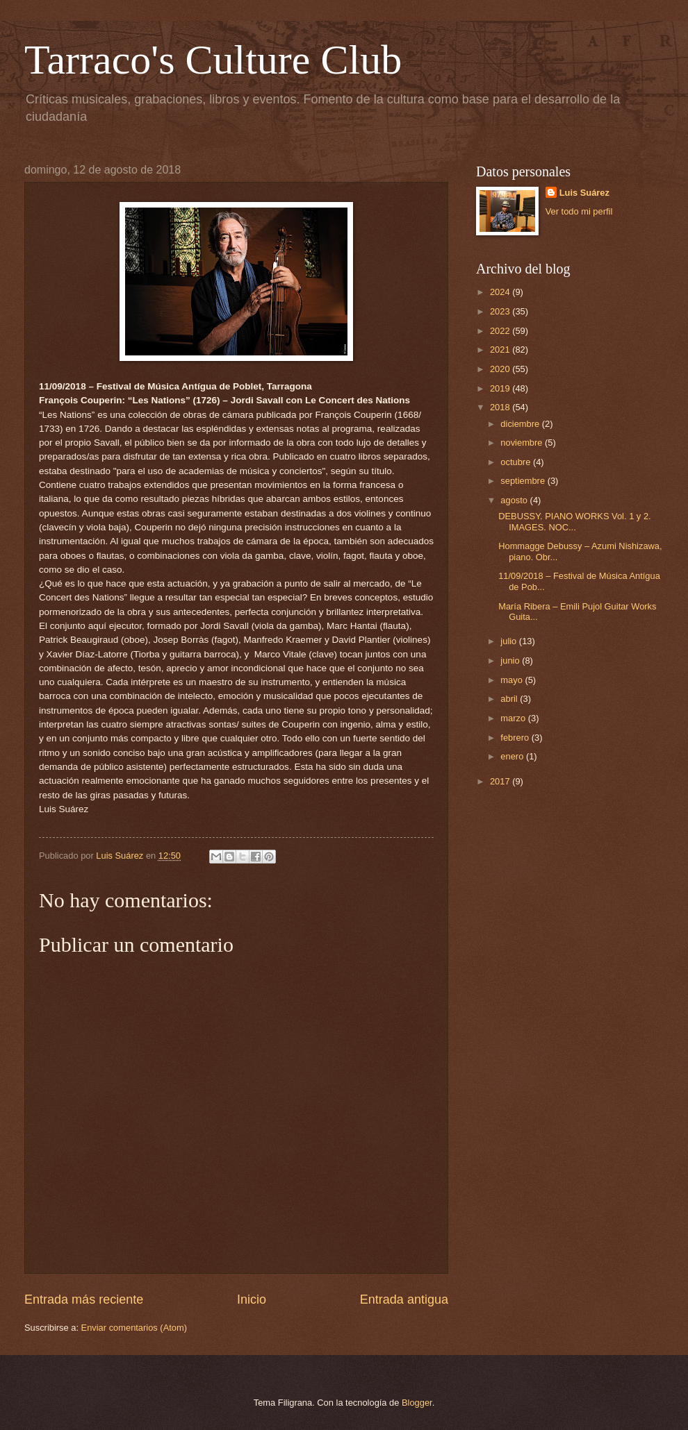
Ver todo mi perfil (579, 211)
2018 (501, 407)
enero (513, 756)
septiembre (523, 481)
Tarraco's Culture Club (213, 60)
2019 (501, 388)
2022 (501, 331)
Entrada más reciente (83, 1299)
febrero (515, 737)
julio (509, 641)
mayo (512, 680)
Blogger (417, 1402)
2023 (501, 311)
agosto (515, 500)
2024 (501, 292)
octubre (516, 462)
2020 (501, 369)
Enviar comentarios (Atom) (134, 1327)
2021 (501, 349)
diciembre (520, 424)
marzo (513, 718)
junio (511, 660)
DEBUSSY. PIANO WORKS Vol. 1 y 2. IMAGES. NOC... (574, 521)
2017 (501, 781)
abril (510, 698)
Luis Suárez (584, 192)
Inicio (251, 1299)
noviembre (522, 442)
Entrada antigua (404, 1299)
